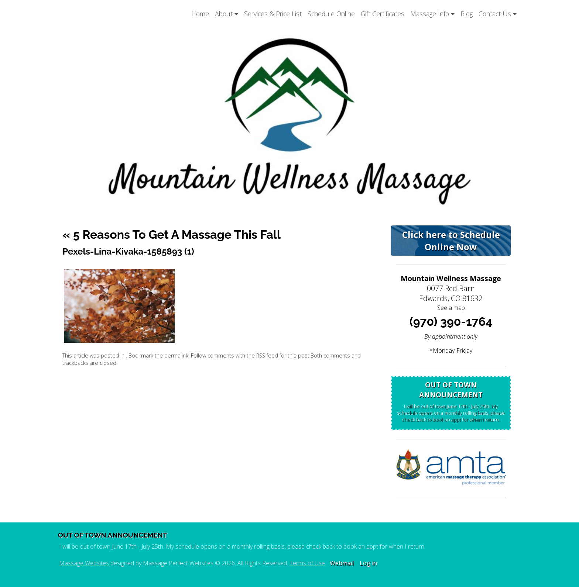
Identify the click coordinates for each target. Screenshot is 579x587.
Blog (466, 13)
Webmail (342, 563)
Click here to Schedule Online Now (451, 240)
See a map (451, 308)
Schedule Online (331, 13)
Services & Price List (273, 13)
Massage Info (432, 13)
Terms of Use (307, 563)
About (226, 13)
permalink (176, 355)
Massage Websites (84, 563)
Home (200, 13)
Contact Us (498, 13)
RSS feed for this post (282, 355)
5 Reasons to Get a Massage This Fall (171, 234)
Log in (368, 563)
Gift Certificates (382, 13)
